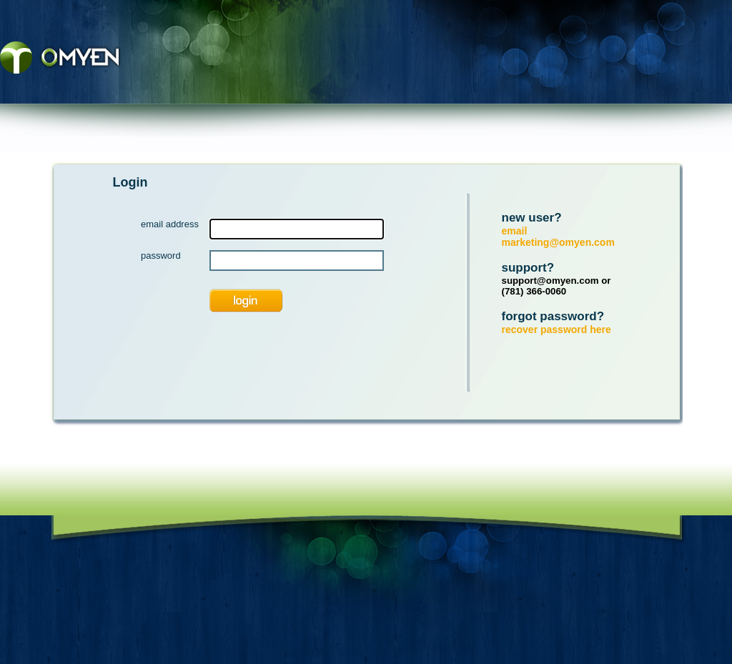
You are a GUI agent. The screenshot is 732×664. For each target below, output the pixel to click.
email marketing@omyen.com (558, 236)
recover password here (556, 329)
